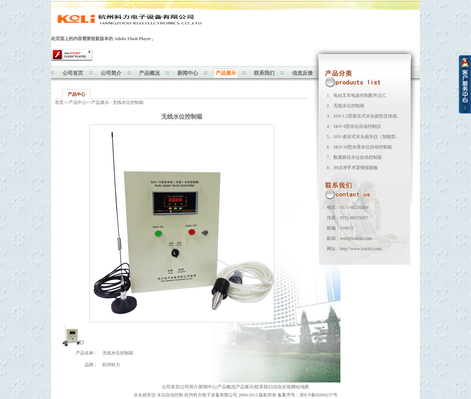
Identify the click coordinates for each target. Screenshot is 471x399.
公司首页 (73, 73)
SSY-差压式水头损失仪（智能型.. (365, 136)
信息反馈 (302, 73)
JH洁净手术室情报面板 (355, 167)
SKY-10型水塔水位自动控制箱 (362, 147)
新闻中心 (187, 73)
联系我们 (264, 73)
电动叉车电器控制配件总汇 (359, 95)
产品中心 (76, 94)
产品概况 (149, 73)
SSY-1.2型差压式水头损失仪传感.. (366, 116)
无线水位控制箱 (348, 105)
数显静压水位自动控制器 (357, 157)
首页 (59, 102)
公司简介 (111, 73)
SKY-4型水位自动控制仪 (357, 126)
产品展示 (245, 386)
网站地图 (300, 386)
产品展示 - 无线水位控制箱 (117, 102)
